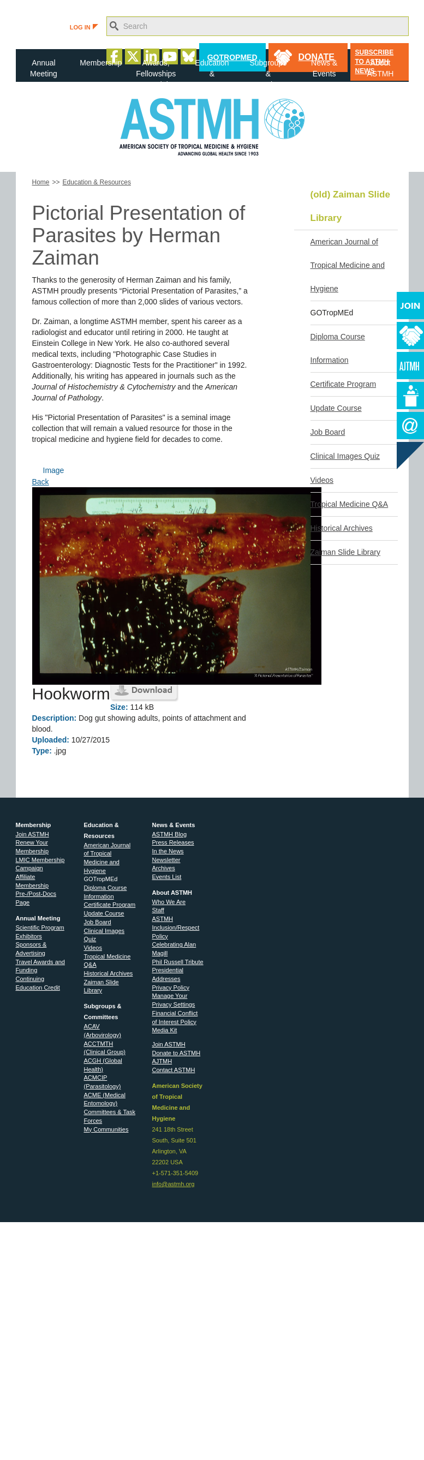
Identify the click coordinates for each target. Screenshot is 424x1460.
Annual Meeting (43, 68)
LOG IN (84, 27)
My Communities (106, 1129)
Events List (167, 876)
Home (41, 182)
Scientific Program (40, 927)
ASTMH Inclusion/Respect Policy (176, 927)
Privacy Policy (170, 987)
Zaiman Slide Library (345, 552)
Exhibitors (29, 936)
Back (40, 481)
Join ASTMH (32, 834)
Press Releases (173, 842)
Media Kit (164, 1030)
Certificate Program (343, 384)
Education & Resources (212, 70)
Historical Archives (341, 528)
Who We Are (169, 902)
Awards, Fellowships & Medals (156, 70)
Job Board (327, 432)
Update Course (336, 408)
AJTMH (162, 1061)
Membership (101, 62)
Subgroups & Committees (268, 70)
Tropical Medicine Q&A (349, 504)
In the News (168, 851)
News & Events (324, 68)
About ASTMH (380, 68)
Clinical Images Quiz (345, 456)
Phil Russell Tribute (178, 962)
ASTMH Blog (169, 834)
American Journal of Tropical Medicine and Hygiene (347, 265)
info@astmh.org (173, 1184)
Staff (158, 910)
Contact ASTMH (173, 1070)
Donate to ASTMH (176, 1053)
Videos (322, 480)
